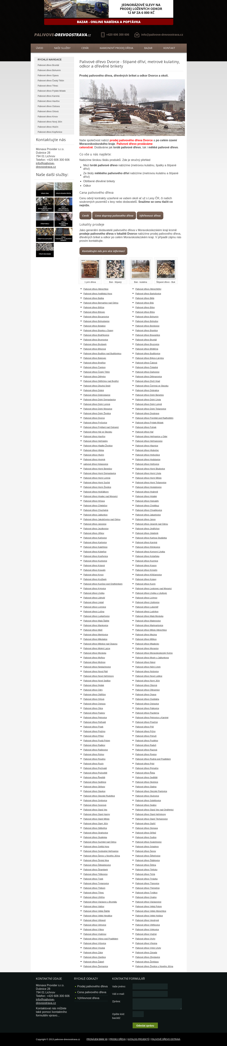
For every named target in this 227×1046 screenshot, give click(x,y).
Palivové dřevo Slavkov (95, 791)
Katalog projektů (138, 1039)
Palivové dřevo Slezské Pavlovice (151, 791)
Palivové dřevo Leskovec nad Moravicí (153, 588)
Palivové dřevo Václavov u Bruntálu (100, 902)
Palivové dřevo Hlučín (48, 127)
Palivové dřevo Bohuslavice (97, 321)
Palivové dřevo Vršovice (95, 943)
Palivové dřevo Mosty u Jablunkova (152, 657)
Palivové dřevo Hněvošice (147, 455)
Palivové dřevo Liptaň (94, 602)
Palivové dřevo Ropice (146, 754)
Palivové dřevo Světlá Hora (96, 846)
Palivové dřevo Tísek (93, 879)
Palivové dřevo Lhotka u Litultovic (151, 593)
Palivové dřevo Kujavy (145, 579)
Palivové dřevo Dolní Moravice (98, 409)
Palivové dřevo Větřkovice (147, 925)
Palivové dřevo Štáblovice (147, 860)
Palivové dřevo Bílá (144, 303)
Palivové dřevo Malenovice (148, 621)
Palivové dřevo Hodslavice (147, 459)
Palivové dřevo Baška (94, 298)
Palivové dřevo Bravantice (147, 335)
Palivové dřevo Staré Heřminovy (150, 814)
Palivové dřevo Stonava (146, 828)
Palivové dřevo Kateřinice (95, 547)
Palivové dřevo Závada (146, 952)
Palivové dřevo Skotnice (146, 782)
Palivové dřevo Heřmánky (96, 441)
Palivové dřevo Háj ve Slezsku (98, 432)
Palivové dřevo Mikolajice (95, 639)
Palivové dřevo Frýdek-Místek (149, 422)
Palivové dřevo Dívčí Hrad (147, 381)
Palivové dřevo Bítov (145, 312)
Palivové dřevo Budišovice (147, 353)
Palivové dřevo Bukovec (95, 358)
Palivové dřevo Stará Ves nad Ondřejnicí (154, 810)
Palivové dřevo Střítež (145, 833)
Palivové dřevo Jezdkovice (96, 528)
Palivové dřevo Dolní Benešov (149, 395)
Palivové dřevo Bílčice (94, 307)
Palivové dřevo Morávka (95, 653)
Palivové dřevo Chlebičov (95, 505)
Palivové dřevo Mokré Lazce (97, 648)
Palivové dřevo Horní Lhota (148, 473)
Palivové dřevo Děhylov (95, 376)
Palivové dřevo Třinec (48, 86)
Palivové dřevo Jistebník (146, 533)
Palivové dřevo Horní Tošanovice (151, 482)
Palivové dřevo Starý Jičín (96, 823)
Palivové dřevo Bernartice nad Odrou (101, 303)
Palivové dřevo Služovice (147, 796)
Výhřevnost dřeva (150, 215)
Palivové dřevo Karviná (49, 96)
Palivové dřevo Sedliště (146, 777)
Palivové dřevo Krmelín (146, 570)
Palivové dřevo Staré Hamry (97, 814)
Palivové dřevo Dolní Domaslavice (100, 399)
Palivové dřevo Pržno (145, 731)
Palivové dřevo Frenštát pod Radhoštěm (154, 418)
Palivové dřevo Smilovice (95, 800)
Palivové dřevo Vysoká (94, 948)
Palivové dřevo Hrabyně (146, 492)
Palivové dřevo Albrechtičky (148, 289)
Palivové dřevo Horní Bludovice (150, 469)
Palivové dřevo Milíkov (146, 639)
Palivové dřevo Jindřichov (147, 528)
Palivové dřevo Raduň (145, 745)
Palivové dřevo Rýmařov (147, 768)
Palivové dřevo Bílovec (94, 312)
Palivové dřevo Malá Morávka (149, 616)
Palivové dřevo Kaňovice (95, 538)
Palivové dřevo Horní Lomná (97, 478)
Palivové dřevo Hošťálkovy (96, 492)
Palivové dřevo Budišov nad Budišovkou (102, 353)
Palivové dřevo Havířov (49, 101)
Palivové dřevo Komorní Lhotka (150, 551)
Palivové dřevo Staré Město (97, 819)
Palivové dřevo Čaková (146, 363)
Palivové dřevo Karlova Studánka (151, 538)
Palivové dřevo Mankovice (96, 625)
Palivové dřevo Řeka (145, 773)
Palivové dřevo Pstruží (146, 736)
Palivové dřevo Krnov (48, 116)
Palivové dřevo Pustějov (146, 740)
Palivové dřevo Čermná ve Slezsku (151, 386)
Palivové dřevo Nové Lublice (148, 676)
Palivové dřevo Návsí (145, 662)
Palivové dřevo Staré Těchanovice (151, 819)
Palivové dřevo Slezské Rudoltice (99, 796)
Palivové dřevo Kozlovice (95, 561)
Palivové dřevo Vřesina (146, 943)
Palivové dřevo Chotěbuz (147, 505)
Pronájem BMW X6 (97, 1039)
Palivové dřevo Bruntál (48, 65)
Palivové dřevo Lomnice (95, 607)
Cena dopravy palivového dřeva (114, 215)
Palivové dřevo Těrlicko (146, 869)
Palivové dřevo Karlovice (95, 542)
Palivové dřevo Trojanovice (96, 883)
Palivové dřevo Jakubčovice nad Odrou (102, 519)
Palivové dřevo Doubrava (147, 413)
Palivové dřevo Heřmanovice (149, 441)
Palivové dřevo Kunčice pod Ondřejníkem (103, 584)
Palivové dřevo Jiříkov (94, 533)
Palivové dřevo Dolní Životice (97, 413)
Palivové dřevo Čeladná (146, 367)
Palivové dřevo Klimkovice (147, 547)
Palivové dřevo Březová (95, 349)
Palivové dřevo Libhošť (94, 598)
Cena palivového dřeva (91, 992)
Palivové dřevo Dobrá (94, 390)
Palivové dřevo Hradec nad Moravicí (101, 496)
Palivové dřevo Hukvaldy (147, 501)
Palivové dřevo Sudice (146, 837)
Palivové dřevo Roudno (95, 759)
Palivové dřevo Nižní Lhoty (148, 667)
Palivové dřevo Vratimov (95, 934)
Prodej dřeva (117, 1039)
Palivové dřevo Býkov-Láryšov (149, 358)
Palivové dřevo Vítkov (94, 929)
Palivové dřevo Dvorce (94, 418)
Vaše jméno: (119, 986)
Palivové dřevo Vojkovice (147, 929)
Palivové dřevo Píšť (144, 727)
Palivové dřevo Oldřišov (95, 694)
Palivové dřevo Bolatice (95, 326)
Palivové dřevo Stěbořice (95, 828)
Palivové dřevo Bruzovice (147, 344)
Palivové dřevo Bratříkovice (96, 335)
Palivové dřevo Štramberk (96, 869)
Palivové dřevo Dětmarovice (148, 376)
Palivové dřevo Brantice (146, 330)
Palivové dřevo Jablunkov (96, 515)
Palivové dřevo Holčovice (147, 464)
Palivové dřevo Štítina (145, 865)
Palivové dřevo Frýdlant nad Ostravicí (101, 427)
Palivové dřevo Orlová (48, 111)
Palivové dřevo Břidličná (146, 349)
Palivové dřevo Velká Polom (148, 906)
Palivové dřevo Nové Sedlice (97, 680)
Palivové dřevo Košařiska (147, 556)
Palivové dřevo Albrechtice (96, 289)
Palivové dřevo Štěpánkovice (97, 865)
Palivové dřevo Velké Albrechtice (150, 911)
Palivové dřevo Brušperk (95, 344)
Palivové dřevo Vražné (146, 934)
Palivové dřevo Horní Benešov (98, 469)
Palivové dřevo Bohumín (49, 70)
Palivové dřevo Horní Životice (97, 487)
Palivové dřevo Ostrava (49, 106)
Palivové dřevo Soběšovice (148, 800)
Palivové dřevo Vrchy (145, 939)
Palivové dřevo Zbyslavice (147, 957)
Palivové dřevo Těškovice (96, 874)
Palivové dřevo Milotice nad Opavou (100, 644)
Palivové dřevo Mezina (146, 634)
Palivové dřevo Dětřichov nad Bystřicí (101, 381)
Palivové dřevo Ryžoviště (95, 773)
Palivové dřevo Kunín (145, 584)
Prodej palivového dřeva (92, 986)
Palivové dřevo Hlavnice (146, 445)
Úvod (39, 48)
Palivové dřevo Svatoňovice (148, 842)
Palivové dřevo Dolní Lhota (148, 399)
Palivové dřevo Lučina (94, 611)
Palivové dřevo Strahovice (96, 833)
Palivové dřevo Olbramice (147, 690)
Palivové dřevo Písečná (146, 722)
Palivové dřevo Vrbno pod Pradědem (101, 939)
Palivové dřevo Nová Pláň (96, 671)
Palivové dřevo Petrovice (95, 717)
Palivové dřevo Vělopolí (95, 920)
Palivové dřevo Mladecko (147, 644)
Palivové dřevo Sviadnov (147, 846)
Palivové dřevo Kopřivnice (50, 132)
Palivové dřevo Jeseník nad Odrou (151, 524)
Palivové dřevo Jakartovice (148, 515)
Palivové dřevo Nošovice (147, 671)
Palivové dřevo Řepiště (94, 777)
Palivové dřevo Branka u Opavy (98, 330)
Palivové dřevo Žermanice (96, 966)
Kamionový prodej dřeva (116, 48)
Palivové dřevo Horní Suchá (97, 482)
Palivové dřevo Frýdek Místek (52, 91)
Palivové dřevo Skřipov (94, 786)
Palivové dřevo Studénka (95, 837)
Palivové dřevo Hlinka (94, 450)
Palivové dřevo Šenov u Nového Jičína (102, 856)
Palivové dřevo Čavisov (95, 367)
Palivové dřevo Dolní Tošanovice (150, 409)
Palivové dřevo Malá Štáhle (96, 621)
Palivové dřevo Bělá (144, 298)
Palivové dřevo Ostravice (147, 704)
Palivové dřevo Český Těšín (51, 80)
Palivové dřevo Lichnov (146, 598)
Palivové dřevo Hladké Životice (98, 445)
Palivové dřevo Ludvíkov (147, 611)
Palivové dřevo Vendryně (147, 920)
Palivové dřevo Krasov (146, 565)
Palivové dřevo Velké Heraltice (98, 915)
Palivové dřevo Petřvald (95, 722)
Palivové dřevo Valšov (94, 906)
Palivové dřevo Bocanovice (96, 316)
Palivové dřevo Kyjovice (95, 588)
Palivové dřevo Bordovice (147, 326)
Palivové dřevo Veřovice (95, 925)
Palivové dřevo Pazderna (147, 713)
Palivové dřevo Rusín (94, 763)
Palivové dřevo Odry (93, 690)
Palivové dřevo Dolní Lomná (97, 404)
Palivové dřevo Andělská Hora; (98, 293)
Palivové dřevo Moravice (147, 648)
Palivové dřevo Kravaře (95, 570)
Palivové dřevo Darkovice (147, 372)
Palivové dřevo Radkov (94, 745)
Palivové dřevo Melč (93, 630)
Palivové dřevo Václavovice (148, 902)
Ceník (85, 48)
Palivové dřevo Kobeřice (95, 551)
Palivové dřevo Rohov (94, 754)
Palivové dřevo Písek (93, 727)
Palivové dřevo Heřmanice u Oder (151, 436)
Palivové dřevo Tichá (145, 874)
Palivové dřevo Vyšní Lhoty (148, 948)
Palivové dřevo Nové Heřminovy (99, 676)
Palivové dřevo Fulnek (145, 427)
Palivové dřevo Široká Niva (96, 860)
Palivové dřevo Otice (93, 708)
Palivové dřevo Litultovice (147, 602)
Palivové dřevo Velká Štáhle (97, 911)
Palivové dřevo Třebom (94, 888)
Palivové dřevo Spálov (146, 805)
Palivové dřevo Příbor (94, 736)
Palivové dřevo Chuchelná (96, 510)
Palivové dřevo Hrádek (146, 496)
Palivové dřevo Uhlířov (94, 897)
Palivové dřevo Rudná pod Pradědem (153, 759)
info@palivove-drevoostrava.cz (162, 34)
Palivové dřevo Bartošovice (148, 293)
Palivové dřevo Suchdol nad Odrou (100, 842)
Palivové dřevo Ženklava (147, 962)
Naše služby (62, 48)
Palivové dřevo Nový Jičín (50, 122)
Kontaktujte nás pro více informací (103, 251)
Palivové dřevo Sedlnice (95, 782)
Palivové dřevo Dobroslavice (97, 395)
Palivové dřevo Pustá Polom (97, 740)
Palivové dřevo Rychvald (95, 768)
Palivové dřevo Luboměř (146, 607)
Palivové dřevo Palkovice (147, 708)
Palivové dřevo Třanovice (147, 883)
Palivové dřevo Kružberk (95, 579)
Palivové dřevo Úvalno (146, 897)
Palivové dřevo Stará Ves (95, 810)
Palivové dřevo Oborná (146, 685)
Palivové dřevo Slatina (146, 786)
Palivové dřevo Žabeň (94, 962)
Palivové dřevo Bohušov (146, 321)
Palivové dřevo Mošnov (95, 662)
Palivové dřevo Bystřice (95, 363)
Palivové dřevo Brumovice (96, 340)
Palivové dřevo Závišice (95, 957)
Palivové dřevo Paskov (94, 713)
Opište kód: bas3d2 (118, 1016)
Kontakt (169, 48)
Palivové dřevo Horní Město (148, 478)
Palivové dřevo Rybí (144, 763)
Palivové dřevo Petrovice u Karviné (151, 717)
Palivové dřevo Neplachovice (97, 667)
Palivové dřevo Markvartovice (149, 625)
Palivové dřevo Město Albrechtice (151, 630)
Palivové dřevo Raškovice (96, 750)
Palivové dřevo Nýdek (94, 685)
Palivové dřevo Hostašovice (148, 487)
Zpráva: (116, 1001)
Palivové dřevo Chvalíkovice (148, 510)
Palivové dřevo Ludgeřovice (97, 616)
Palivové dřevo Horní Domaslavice (100, 473)
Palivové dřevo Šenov (145, 851)
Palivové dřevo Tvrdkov (146, 892)
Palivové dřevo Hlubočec (147, 450)
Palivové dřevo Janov (145, 519)
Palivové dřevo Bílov (145, 307)
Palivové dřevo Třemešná (147, 888)
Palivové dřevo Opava (48, 75)
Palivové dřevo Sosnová (95, 805)
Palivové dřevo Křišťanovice (148, 575)
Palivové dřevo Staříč (145, 823)
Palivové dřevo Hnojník (94, 459)
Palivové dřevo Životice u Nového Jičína (154, 966)
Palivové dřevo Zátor (93, 952)
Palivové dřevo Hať (144, 432)
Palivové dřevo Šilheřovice (147, 856)
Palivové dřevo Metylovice (96, 634)
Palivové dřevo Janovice (95, 524)
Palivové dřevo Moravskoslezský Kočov (154, 653)
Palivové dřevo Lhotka (94, 593)
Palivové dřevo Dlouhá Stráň (97, 386)
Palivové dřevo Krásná (94, 565)
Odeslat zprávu (145, 1025)
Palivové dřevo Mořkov (94, 657)
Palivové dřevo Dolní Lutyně (148, 404)
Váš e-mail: (118, 993)
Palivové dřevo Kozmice (146, 561)
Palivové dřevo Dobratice (147, 390)
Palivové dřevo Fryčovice (95, 422)
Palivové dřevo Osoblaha (147, 699)
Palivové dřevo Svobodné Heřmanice (101, 851)
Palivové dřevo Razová (146, 750)
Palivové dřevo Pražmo (94, 731)
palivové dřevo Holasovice (96, 464)
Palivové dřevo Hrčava (94, 501)
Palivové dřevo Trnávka (146, 879)
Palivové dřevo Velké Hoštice (149, 915)
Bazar (148, 48)
